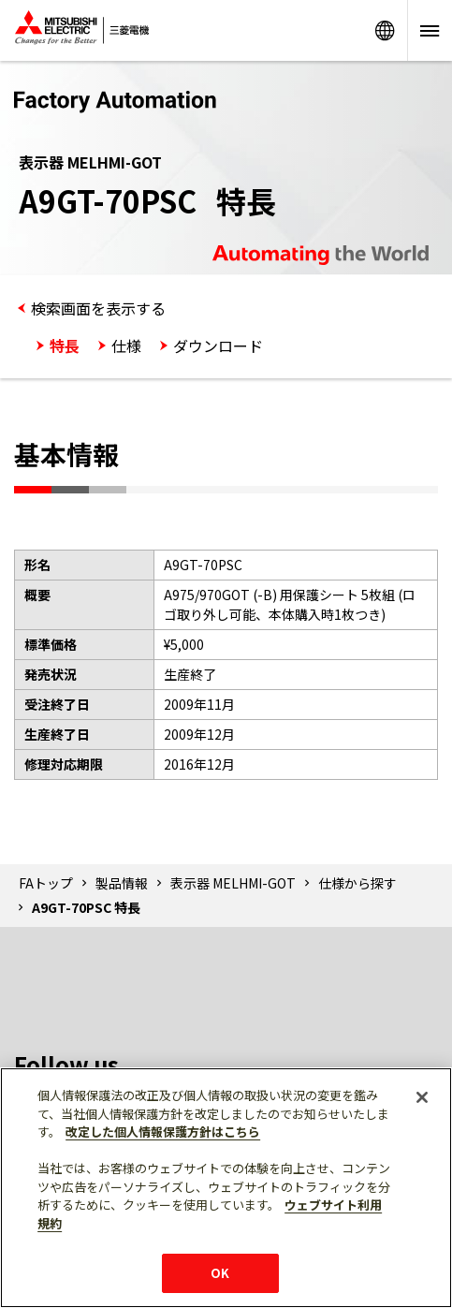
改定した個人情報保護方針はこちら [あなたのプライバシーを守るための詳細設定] (163, 1131)
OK (220, 1273)
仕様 (126, 345)
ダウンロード (218, 345)
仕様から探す (357, 883)
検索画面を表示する (98, 308)
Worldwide (384, 30)
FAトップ (46, 883)
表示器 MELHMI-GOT (233, 883)
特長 (65, 345)
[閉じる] (422, 1097)
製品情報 (121, 883)
